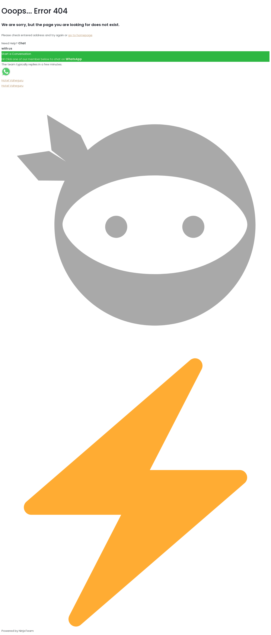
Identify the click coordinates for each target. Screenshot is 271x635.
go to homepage (80, 35)
